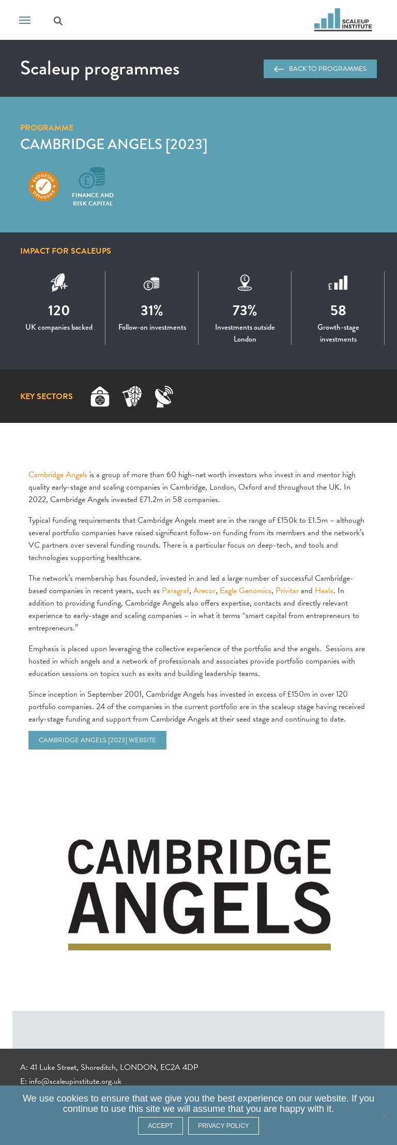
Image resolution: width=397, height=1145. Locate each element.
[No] (384, 1115)
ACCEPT (160, 1125)
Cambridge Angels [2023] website (97, 740)
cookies (72, 1098)
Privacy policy (223, 1125)
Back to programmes (320, 69)
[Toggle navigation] (25, 19)
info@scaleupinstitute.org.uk (75, 1081)
